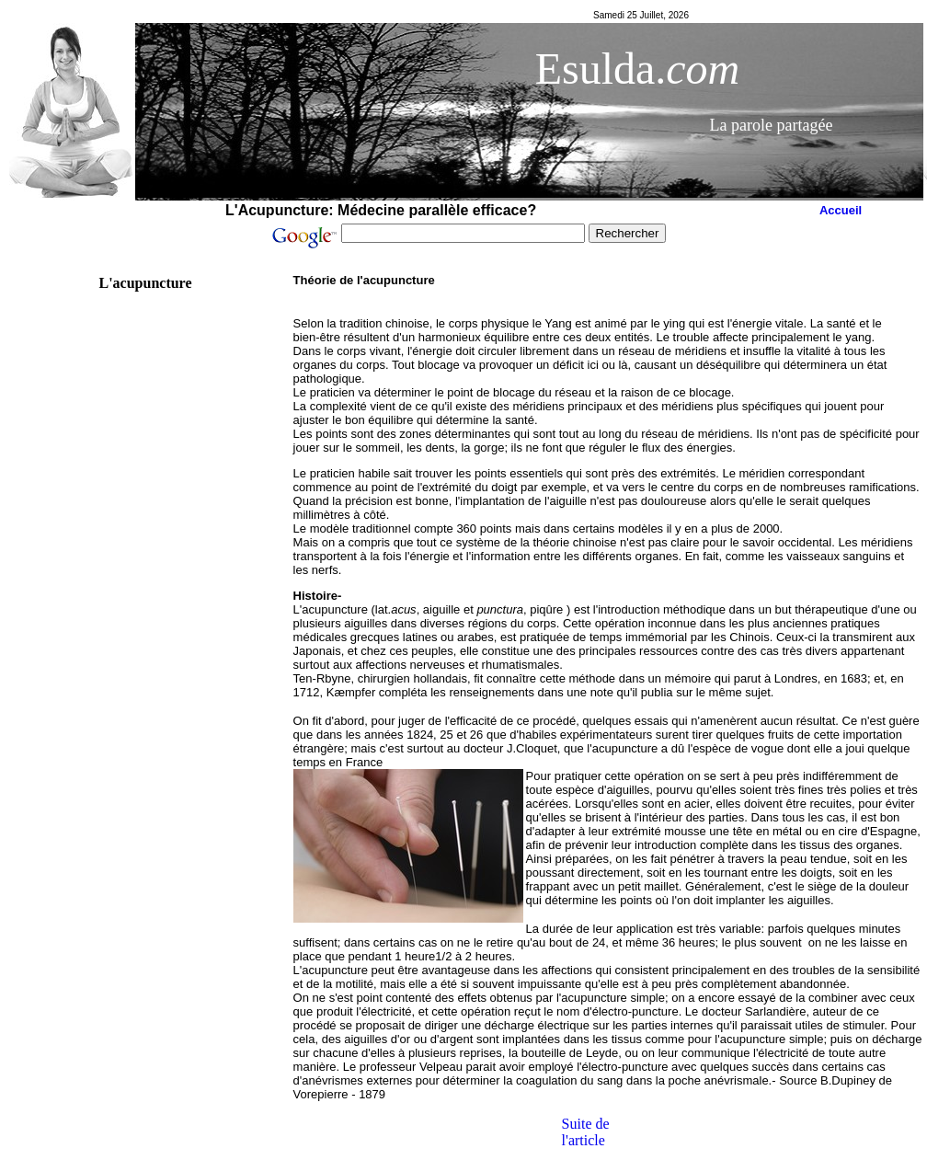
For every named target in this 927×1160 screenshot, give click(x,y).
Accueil (840, 210)
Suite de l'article (586, 1132)
